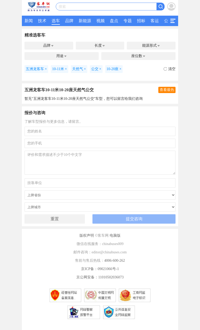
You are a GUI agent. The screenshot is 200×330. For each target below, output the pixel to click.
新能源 (85, 21)
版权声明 (86, 235)
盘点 (114, 21)
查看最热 (167, 90)
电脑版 (115, 235)
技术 (42, 21)
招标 (141, 21)
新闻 (28, 21)
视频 (100, 21)
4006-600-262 (114, 260)
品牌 (69, 21)
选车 (56, 21)
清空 (170, 69)
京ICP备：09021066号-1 (100, 269)
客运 (155, 21)
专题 (127, 21)
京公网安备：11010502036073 (99, 277)
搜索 (62, 7)
